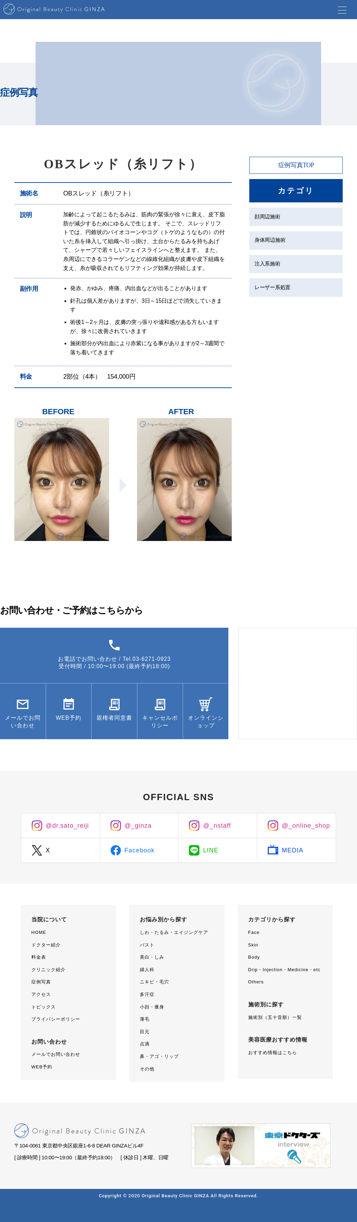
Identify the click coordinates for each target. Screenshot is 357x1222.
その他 (147, 1069)
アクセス (41, 994)
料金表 (38, 957)
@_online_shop (306, 825)
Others (256, 981)
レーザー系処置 (272, 289)
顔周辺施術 (267, 217)
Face (254, 932)
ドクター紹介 (46, 945)
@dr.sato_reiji (67, 825)
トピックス (43, 1007)
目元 (145, 1031)
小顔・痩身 (152, 1007)
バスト (147, 945)
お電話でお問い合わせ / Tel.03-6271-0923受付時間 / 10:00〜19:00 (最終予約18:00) (114, 663)
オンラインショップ (206, 722)
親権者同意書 (114, 722)
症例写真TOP (296, 165)
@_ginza (138, 825)
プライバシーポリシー (55, 1019)
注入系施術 (267, 265)
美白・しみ (152, 957)
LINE (210, 850)
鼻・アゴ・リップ (159, 1056)
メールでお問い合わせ (23, 722)
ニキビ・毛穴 (154, 981)
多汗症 (147, 994)
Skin (253, 945)
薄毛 (145, 1019)
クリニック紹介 (48, 969)
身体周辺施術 (270, 241)
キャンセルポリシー (160, 722)
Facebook (139, 850)
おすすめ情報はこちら (272, 1052)
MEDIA (292, 850)
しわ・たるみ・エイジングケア (174, 932)
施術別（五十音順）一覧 (275, 1017)
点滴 (145, 1043)
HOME (38, 932)
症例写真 (41, 981)
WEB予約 (68, 718)
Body (254, 957)
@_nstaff (217, 825)
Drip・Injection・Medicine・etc (284, 969)
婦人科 (147, 969)
